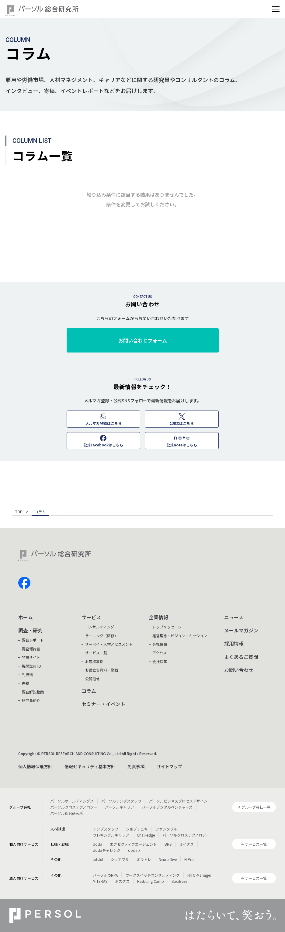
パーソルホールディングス (72, 800)
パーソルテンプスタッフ (121, 800)
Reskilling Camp (150, 881)
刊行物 (27, 674)
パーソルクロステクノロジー (73, 807)
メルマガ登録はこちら (103, 423)
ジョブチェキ (137, 828)
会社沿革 (159, 661)
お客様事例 (94, 661)
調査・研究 (30, 630)
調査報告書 (31, 648)
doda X (134, 850)
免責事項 (135, 766)
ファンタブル (166, 828)
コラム (89, 690)
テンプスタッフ (105, 828)
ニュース (233, 617)
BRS (168, 844)
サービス (91, 617)
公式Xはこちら (181, 423)
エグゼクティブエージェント (133, 844)
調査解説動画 (33, 691)
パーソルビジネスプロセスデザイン (178, 800)
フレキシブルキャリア (111, 834)
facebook (24, 583)
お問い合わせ (238, 669)
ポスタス (122, 881)
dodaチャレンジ (106, 850)
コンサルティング (99, 626)
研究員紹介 (31, 700)
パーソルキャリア (119, 807)
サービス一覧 (96, 652)
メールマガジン (241, 630)
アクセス (159, 652)
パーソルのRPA (105, 875)
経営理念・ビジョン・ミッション (179, 635)
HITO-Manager (199, 875)
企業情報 (158, 617)
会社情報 (159, 644)
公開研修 (92, 678)
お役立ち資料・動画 (101, 669)
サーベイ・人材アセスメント (109, 644)
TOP (19, 512)
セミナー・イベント (103, 703)
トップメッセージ (167, 626)
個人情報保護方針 (35, 766)
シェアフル (120, 859)
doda (97, 844)
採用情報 (234, 643)
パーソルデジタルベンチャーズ (167, 807)
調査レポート (33, 639)
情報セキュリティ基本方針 (89, 766)
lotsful (98, 859)
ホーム (25, 617)
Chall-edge (146, 834)
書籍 (25, 683)
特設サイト (31, 657)
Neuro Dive (168, 859)
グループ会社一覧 (256, 807)
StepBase (179, 881)
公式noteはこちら (181, 444)
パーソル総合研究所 (66, 813)
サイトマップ (169, 766)
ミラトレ (144, 859)
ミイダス (186, 844)
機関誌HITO (31, 666)
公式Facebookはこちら (103, 444)
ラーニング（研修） (101, 635)
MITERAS (100, 881)
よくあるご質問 (241, 656)
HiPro (189, 859)
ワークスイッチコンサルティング (152, 875)
